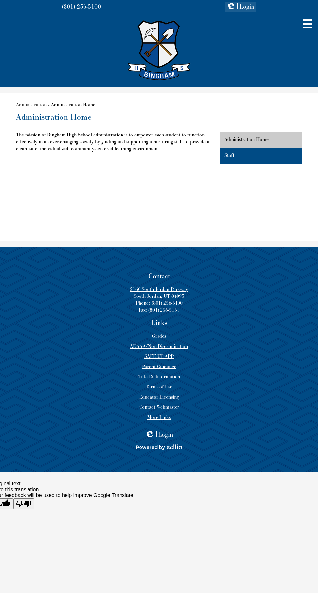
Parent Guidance (159, 366)
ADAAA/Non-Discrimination (159, 346)
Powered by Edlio (159, 447)
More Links (159, 417)
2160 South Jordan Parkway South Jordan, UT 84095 (159, 293)
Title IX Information (159, 376)
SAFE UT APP (159, 356)
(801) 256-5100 (81, 7)
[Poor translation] (23, 503)
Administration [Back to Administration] (31, 104)
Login (240, 7)
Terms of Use (159, 387)
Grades (159, 336)
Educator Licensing (159, 397)
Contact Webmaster (159, 407)
